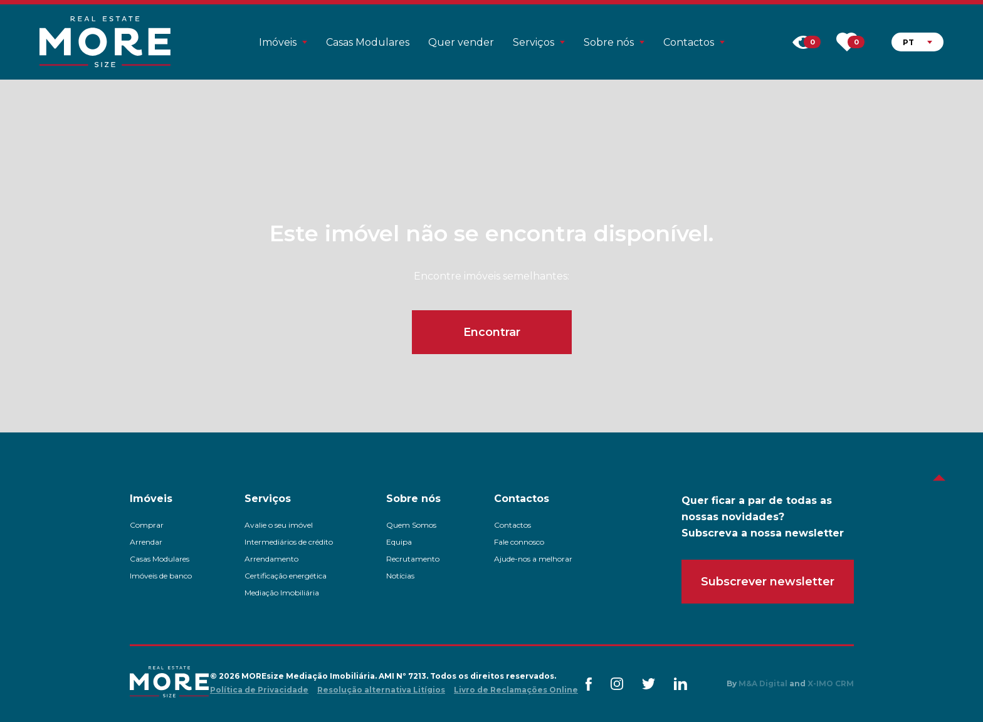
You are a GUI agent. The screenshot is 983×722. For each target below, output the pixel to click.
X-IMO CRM (830, 683)
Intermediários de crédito (288, 542)
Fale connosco (519, 542)
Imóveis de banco (161, 575)
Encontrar (491, 332)
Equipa (399, 542)
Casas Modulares (367, 42)
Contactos (512, 525)
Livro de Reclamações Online (516, 689)
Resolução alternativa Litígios (381, 689)
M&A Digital (763, 683)
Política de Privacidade (259, 689)
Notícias (400, 575)
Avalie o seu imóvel (278, 525)
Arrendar (146, 542)
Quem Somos (411, 525)
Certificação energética (285, 575)
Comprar (147, 525)
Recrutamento (412, 558)
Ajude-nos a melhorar (533, 558)
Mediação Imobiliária (281, 592)
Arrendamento (271, 558)
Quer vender (461, 42)
